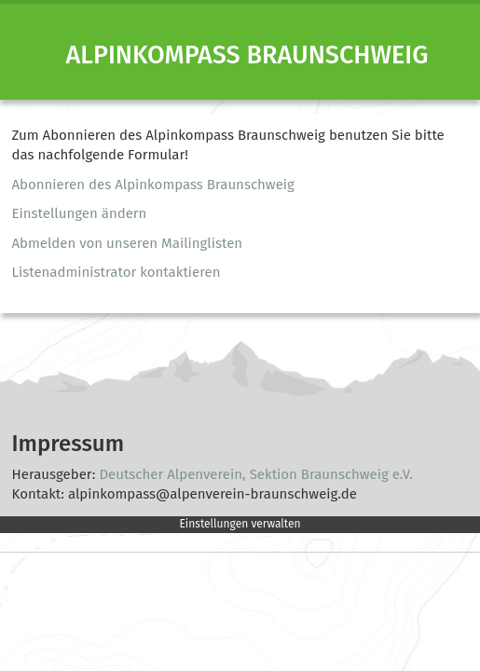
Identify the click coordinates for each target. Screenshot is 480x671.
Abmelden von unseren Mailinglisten (127, 243)
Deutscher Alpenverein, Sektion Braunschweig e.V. (255, 474)
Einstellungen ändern (79, 213)
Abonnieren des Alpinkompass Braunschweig (153, 184)
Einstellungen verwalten (239, 523)
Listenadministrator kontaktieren (116, 272)
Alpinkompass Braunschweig (247, 55)
